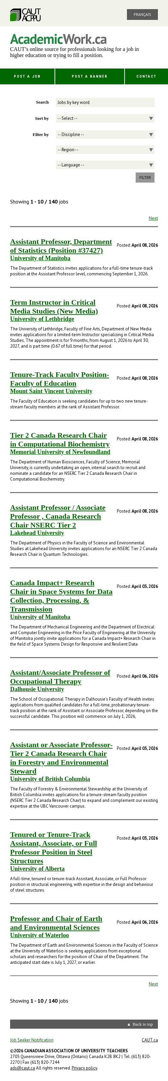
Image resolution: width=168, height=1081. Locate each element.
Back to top (143, 1024)
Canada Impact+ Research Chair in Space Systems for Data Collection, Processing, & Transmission (61, 595)
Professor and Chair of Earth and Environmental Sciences (56, 922)
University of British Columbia (50, 779)
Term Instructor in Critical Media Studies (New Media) (54, 306)
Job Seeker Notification (32, 1040)
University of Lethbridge (42, 319)
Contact (146, 76)
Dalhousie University (37, 689)
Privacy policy (84, 1068)
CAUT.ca (150, 1040)
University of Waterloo (39, 935)
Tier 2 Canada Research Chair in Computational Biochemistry (60, 439)
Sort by (42, 118)
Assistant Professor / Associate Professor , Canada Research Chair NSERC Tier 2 (57, 516)
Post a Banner (90, 76)
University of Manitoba (40, 258)
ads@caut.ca (22, 1068)
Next (153, 218)
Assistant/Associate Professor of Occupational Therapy (60, 676)
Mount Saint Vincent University (51, 391)
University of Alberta (37, 868)
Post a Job (27, 76)
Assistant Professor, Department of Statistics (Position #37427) (61, 245)
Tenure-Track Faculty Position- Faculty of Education (59, 378)
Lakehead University (37, 533)
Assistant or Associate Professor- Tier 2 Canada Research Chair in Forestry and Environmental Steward (61, 757)
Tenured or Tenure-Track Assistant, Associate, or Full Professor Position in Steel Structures (53, 847)
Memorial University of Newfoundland (60, 452)
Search (42, 102)
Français (142, 14)
